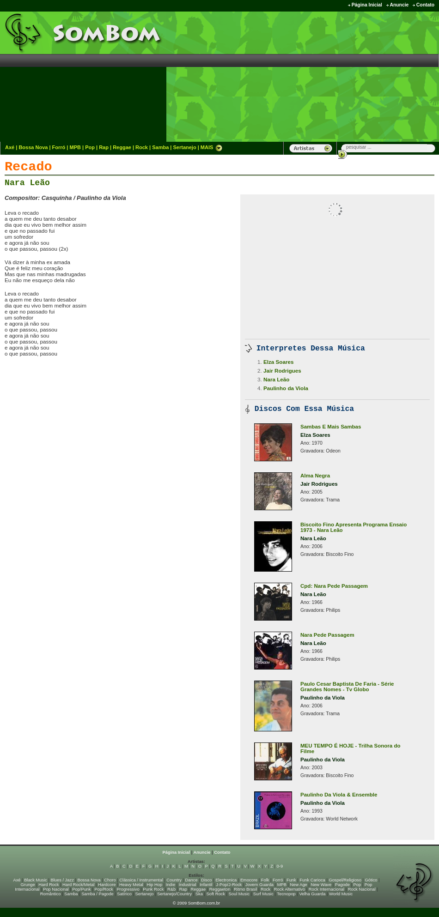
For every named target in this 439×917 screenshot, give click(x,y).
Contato (425, 4)
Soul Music (239, 894)
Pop (90, 147)
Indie (170, 884)
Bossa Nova (33, 147)
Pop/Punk (81, 889)
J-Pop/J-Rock (229, 884)
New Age (298, 884)
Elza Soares (278, 362)
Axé (9, 147)
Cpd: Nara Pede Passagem (334, 586)
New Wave (321, 884)
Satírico (124, 894)
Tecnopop (286, 894)
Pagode (342, 884)
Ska (199, 894)
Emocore (248, 880)
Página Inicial (367, 4)
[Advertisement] (362, 76)
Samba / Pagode (97, 894)
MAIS (212, 147)
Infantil (206, 884)
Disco (206, 880)
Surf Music (263, 894)
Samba (160, 147)
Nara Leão (27, 182)
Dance (191, 880)
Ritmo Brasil (245, 889)
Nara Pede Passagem (327, 635)
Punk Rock (153, 889)
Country (174, 880)
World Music (341, 894)
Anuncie (399, 4)
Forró (59, 147)
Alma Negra (315, 475)
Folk (265, 880)
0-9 (280, 866)
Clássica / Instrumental (141, 880)
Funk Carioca (312, 880)
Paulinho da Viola (285, 388)
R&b (171, 889)
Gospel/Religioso (345, 880)
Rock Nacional (362, 889)
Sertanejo (184, 147)
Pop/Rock (103, 889)
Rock (141, 147)
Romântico (50, 894)
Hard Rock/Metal (78, 884)
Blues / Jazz (62, 880)
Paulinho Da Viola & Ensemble (338, 794)
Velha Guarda (312, 894)
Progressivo (127, 889)
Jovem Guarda (259, 884)
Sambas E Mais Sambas (330, 426)
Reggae (122, 147)
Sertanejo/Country (174, 894)
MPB (75, 147)
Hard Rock (48, 884)
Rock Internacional (326, 889)
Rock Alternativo (289, 889)
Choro (110, 880)
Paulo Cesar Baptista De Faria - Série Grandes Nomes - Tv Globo (347, 686)
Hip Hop (155, 884)
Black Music (35, 880)
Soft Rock (216, 894)
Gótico (371, 880)
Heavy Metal (131, 884)
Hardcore (107, 884)
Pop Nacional (56, 889)
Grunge (28, 884)
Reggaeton (220, 889)
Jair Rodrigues (282, 371)
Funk (291, 880)
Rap (104, 147)
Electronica (226, 880)
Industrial (187, 884)
